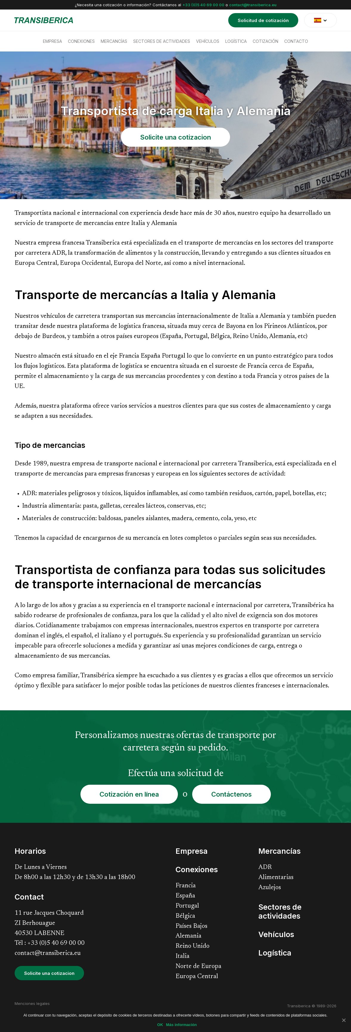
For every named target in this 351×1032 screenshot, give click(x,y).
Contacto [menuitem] (296, 41)
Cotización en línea (129, 794)
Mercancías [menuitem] (114, 41)
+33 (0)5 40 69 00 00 (203, 4)
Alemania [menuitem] (188, 936)
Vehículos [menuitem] (207, 41)
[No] (344, 1020)
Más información (181, 1024)
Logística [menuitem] (236, 41)
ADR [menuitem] (265, 867)
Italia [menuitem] (183, 956)
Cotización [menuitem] (265, 41)
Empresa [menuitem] (52, 41)
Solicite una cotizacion (175, 137)
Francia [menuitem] (186, 886)
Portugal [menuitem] (187, 906)
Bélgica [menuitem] (185, 916)
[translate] (320, 20)
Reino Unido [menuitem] (192, 946)
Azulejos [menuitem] (269, 888)
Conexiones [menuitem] (81, 41)
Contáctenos (231, 794)
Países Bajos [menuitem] (191, 926)
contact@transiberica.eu (253, 4)
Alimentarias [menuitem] (275, 878)
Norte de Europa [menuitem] (198, 967)
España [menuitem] (185, 896)
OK (160, 1024)
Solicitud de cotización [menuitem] (263, 20)
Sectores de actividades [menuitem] (161, 41)
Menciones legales (32, 1003)
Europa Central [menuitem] (197, 977)
